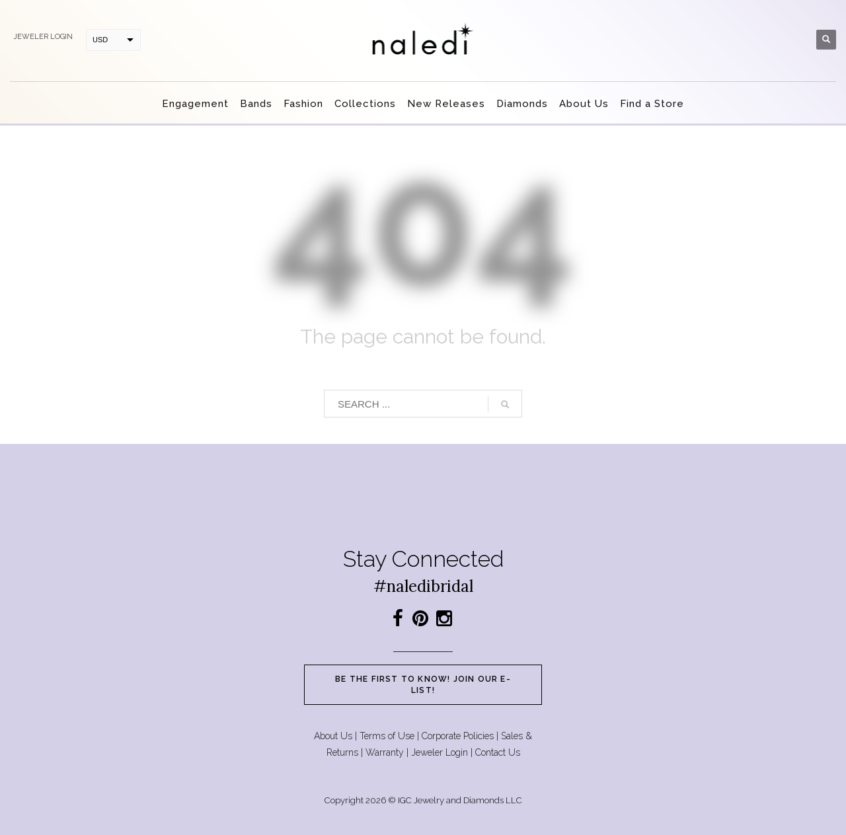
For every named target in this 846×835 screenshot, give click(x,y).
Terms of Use (387, 736)
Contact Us (497, 752)
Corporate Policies (458, 736)
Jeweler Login (439, 752)
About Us (333, 736)
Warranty (384, 752)
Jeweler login (43, 36)
